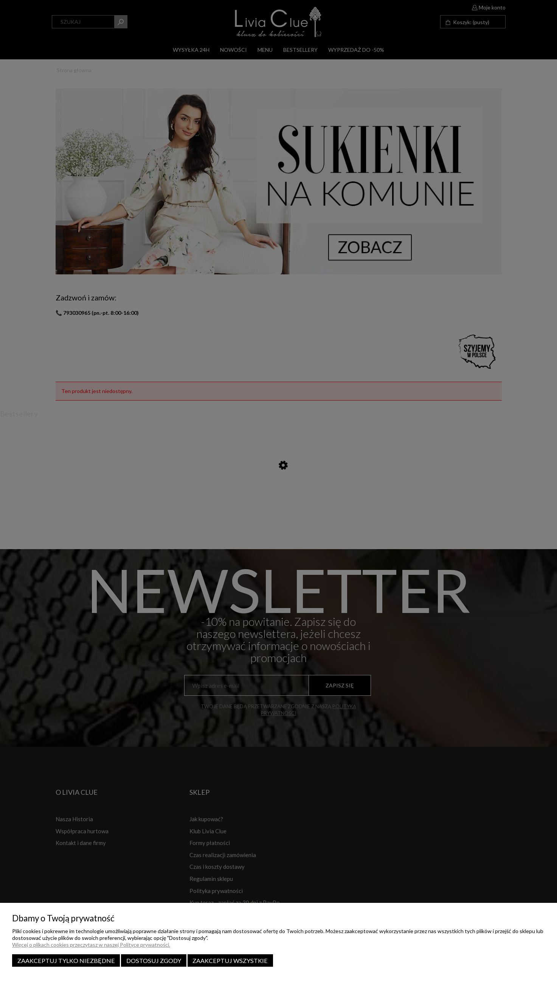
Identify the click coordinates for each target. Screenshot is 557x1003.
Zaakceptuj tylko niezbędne (66, 960)
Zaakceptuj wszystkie (230, 960)
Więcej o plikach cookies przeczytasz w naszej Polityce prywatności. (91, 944)
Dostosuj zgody (153, 960)
